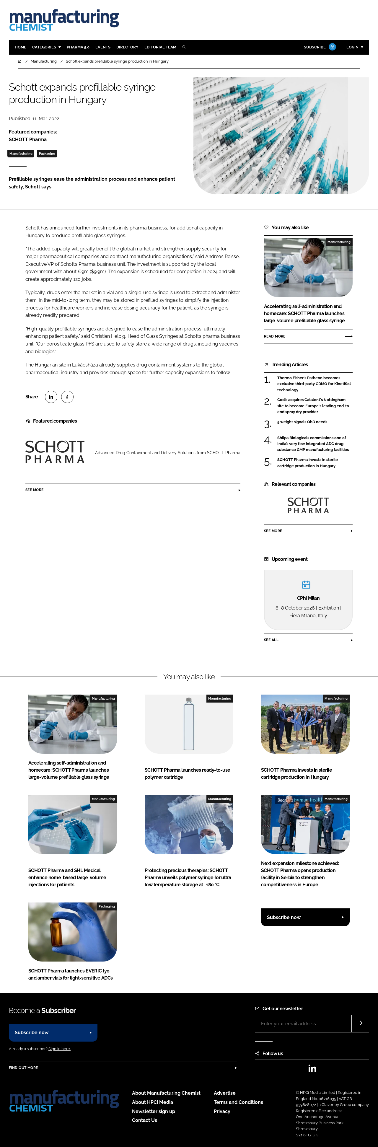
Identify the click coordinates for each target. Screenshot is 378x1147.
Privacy (222, 1111)
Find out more (23, 1068)
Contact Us (144, 1120)
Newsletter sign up (153, 1111)
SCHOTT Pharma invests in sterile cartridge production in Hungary (307, 463)
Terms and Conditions (238, 1102)
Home (20, 47)
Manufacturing (20, 153)
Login (352, 47)
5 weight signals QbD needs (302, 422)
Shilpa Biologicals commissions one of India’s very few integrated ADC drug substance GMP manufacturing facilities (313, 443)
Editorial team (160, 47)
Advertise (225, 1093)
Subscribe (319, 47)
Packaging (47, 153)
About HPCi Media (152, 1102)
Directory (127, 47)
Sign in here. (59, 1049)
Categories (44, 47)
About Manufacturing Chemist (166, 1093)
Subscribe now (284, 917)
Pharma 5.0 (78, 47)
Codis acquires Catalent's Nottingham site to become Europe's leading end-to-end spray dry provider (314, 406)
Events (102, 47)
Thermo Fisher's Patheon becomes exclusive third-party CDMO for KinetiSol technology (314, 384)
